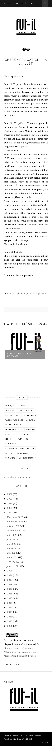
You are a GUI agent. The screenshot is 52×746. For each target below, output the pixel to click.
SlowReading (22, 453)
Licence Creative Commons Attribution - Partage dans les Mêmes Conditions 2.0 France (20, 652)
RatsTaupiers (10, 444)
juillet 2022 (12, 539)
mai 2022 (11, 548)
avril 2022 (12, 552)
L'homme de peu (22, 434)
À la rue (8, 434)
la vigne (30, 448)
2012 (9, 612)
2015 (9, 598)
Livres (31, 3)
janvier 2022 (13, 566)
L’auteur (19, 3)
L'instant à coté (29, 415)
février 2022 (13, 561)
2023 (9, 507)
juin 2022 (11, 543)
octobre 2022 (14, 526)
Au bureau (30, 420)
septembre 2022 (15, 530)
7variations (10, 458)
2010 (9, 621)
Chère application (16, 293)
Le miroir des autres (13, 429)
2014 (9, 602)
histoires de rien (12, 415)
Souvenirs (9, 410)
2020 (9, 575)
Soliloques (10, 406)
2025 (9, 498)
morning (9, 453)
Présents (22, 406)
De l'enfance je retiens (14, 448)
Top (45, 743)
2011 (9, 616)
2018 (9, 584)
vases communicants (14, 420)
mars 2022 (12, 557)
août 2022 (12, 535)
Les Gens (8, 439)
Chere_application (37, 293)
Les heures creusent (27, 458)
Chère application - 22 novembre (20, 354)
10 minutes (30, 429)
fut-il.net (8, 681)
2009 (10, 625)
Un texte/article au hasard (18, 477)
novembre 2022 (15, 521)
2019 (9, 579)
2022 (9, 512)
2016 (9, 593)
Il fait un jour (22, 439)
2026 (9, 494)
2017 (9, 589)
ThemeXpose (17, 735)
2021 (9, 570)
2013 (9, 607)
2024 (9, 503)
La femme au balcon (13, 425)
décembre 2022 (15, 517)
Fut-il (7, 3)
